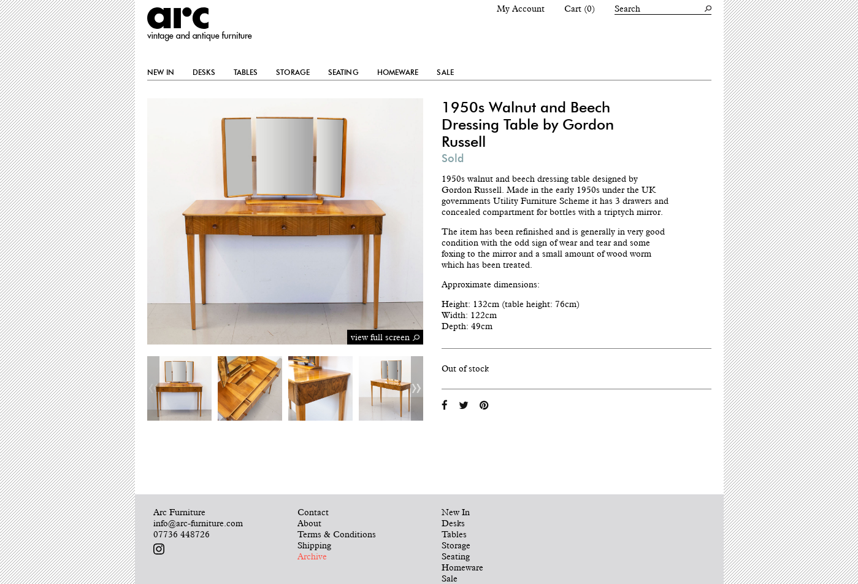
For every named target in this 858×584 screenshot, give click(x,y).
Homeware (398, 72)
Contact (313, 512)
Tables (246, 72)
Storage (293, 72)
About (309, 523)
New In (161, 72)
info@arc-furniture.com (198, 523)
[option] (179, 388)
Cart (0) (579, 9)
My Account (521, 9)
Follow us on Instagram (158, 549)
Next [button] (417, 388)
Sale (445, 72)
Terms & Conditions (336, 534)
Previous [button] (153, 388)
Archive (312, 556)
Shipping (314, 545)
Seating (343, 72)
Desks (204, 72)
